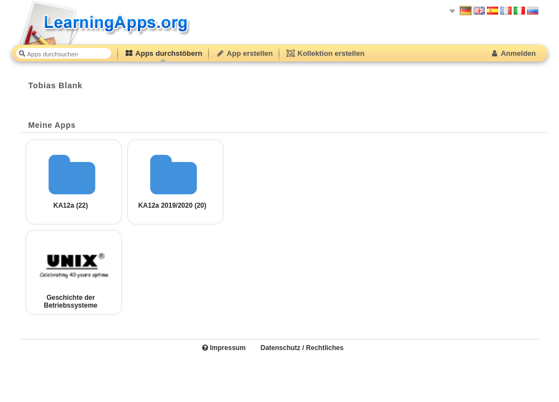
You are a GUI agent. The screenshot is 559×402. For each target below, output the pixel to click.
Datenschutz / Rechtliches (301, 348)
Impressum (223, 348)
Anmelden (513, 53)
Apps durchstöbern (164, 53)
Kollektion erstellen (325, 53)
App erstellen (244, 53)
